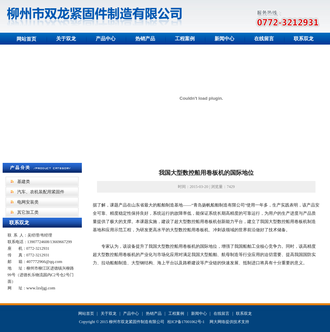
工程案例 (185, 38)
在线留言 (264, 38)
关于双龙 (66, 38)
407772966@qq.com (44, 261)
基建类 (23, 181)
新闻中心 (224, 38)
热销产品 (145, 38)
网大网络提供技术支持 (229, 321)
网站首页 (26, 39)
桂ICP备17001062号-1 (186, 321)
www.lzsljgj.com (40, 287)
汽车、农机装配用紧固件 (40, 191)
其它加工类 (28, 212)
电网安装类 (28, 202)
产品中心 (106, 38)
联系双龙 (304, 38)
